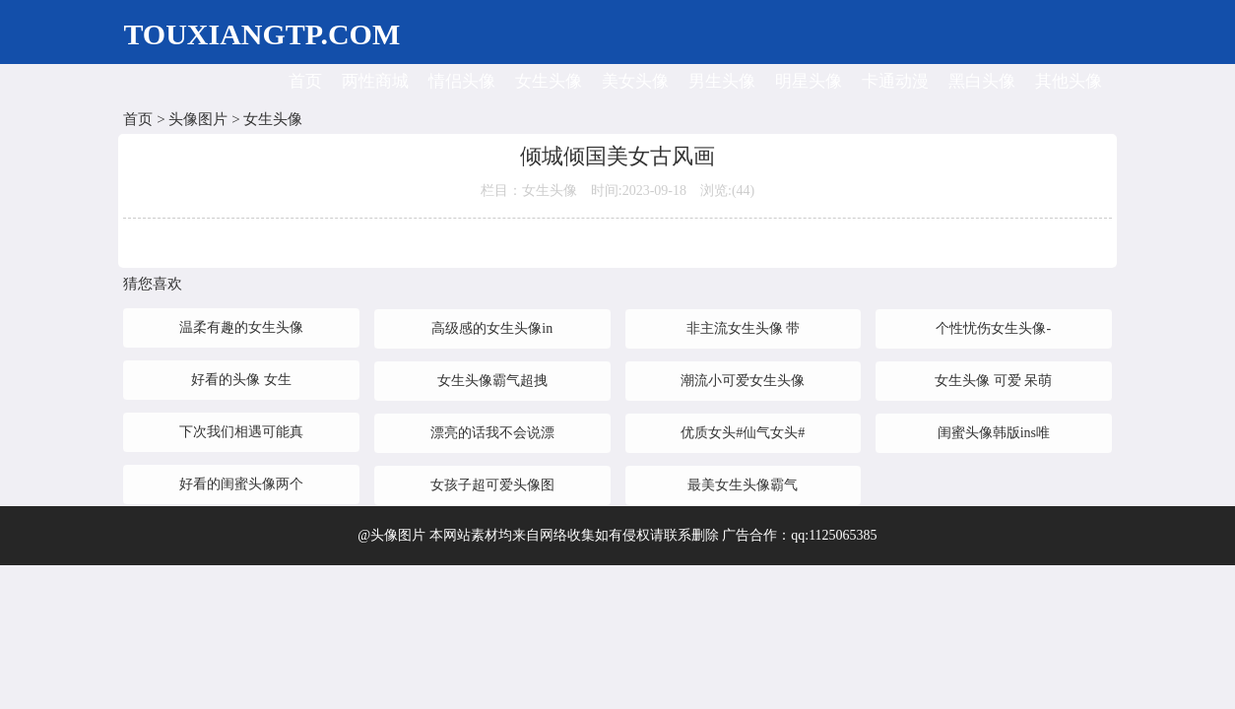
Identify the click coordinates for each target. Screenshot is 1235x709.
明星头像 (808, 81)
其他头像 (1068, 81)
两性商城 (375, 81)
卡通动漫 (895, 81)
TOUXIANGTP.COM (261, 34)
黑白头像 (981, 81)
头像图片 (198, 119)
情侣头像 (461, 81)
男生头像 (721, 81)
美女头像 (635, 81)
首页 (305, 81)
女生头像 (548, 81)
